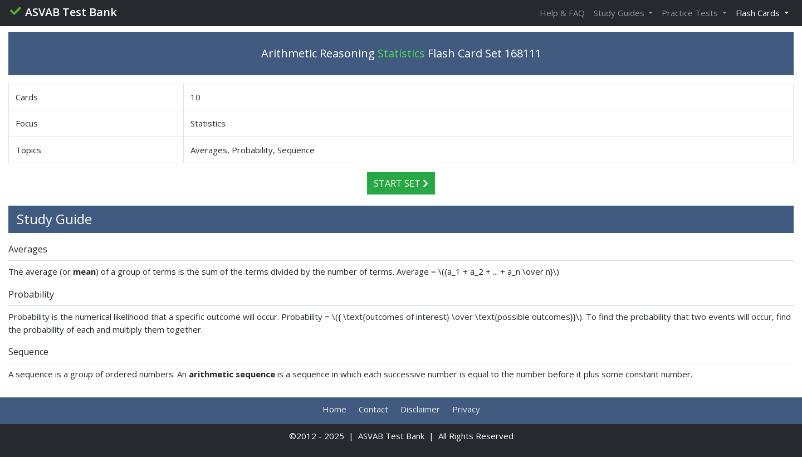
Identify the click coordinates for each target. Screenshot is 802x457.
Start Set (401, 183)
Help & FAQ (562, 12)
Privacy (466, 409)
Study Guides (620, 12)
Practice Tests (691, 12)
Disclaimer (420, 409)
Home (334, 409)
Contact (373, 409)
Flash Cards (759, 12)
